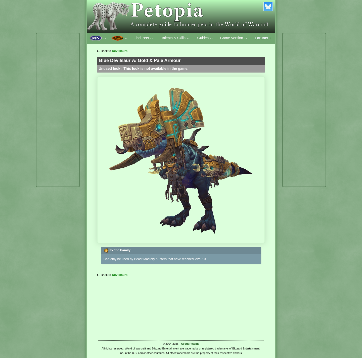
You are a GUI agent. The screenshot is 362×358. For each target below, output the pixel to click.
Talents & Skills (175, 38)
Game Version (233, 38)
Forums (264, 38)
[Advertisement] (58, 110)
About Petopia (190, 343)
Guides (205, 38)
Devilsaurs (119, 51)
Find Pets (143, 38)
